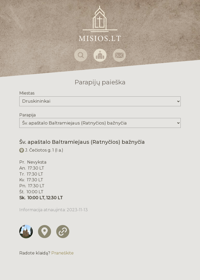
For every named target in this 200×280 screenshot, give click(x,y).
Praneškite (62, 253)
